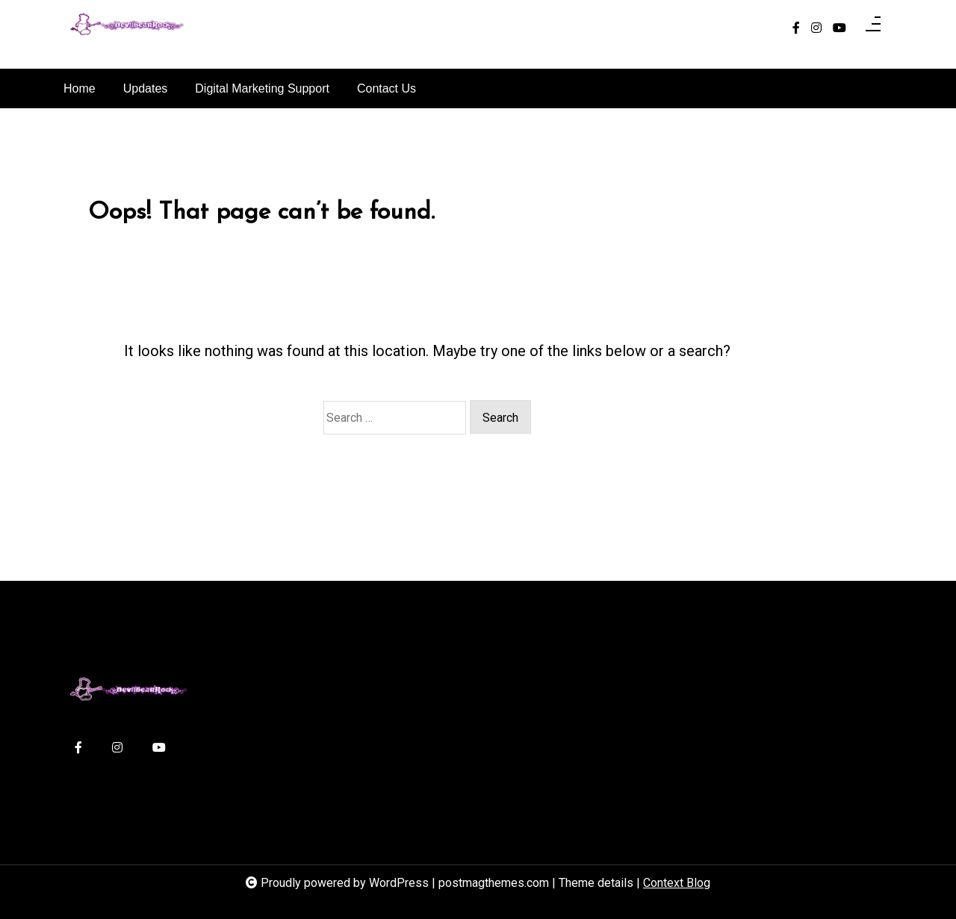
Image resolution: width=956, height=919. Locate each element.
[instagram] (816, 28)
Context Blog (676, 883)
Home (79, 88)
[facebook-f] (796, 28)
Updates (145, 88)
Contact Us (386, 88)
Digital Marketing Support (262, 88)
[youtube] (839, 28)
